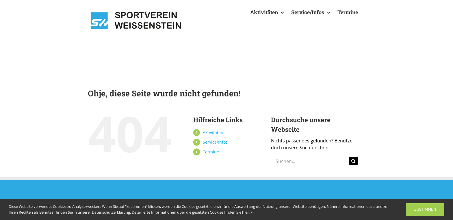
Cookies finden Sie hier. (231, 212)
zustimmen (425, 209)
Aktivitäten (213, 132)
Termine (211, 152)
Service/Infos (215, 142)
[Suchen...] (310, 161)
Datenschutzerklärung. (112, 212)
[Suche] (353, 161)
